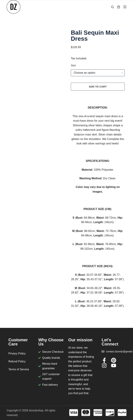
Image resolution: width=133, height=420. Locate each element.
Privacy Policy (17, 353)
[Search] (112, 7)
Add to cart (98, 86)
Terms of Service (18, 369)
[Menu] (124, 6)
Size (73, 65)
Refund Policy (16, 361)
